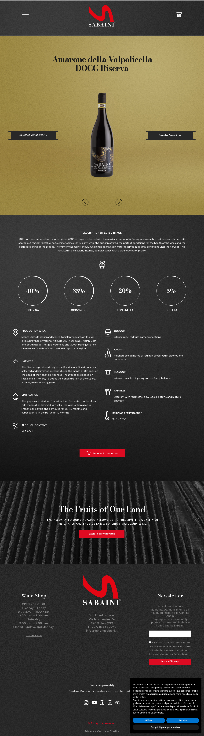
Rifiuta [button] (148, 720)
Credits (114, 731)
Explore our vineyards (102, 533)
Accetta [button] (183, 720)
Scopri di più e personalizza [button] (165, 727)
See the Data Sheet (170, 135)
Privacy (89, 731)
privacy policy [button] (162, 687)
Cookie (101, 731)
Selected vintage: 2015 (33, 135)
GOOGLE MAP (34, 635)
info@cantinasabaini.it (102, 630)
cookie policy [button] (139, 697)
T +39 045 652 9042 (102, 627)
